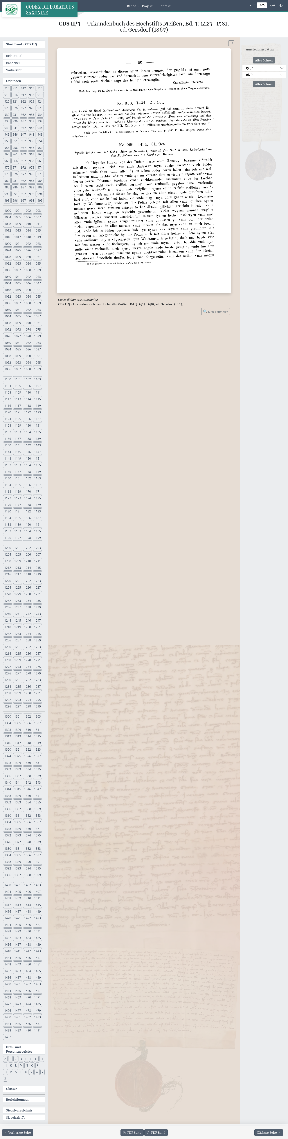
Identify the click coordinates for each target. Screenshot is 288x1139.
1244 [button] (7, 620)
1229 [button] (17, 594)
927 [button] (23, 108)
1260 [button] (7, 647)
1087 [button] (37, 349)
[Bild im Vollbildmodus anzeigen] (231, 43)
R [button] (11, 1072)
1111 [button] (37, 392)
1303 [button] (37, 716)
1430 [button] (27, 931)
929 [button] (39, 108)
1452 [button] (7, 971)
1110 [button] (27, 392)
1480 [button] (7, 1017)
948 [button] (31, 134)
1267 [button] (37, 654)
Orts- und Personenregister (19, 1049)
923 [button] (31, 101)
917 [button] (23, 95)
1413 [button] (17, 905)
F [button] (31, 1059)
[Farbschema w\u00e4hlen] (281, 5)
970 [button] (6, 167)
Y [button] (42, 1072)
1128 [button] (7, 425)
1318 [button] (27, 743)
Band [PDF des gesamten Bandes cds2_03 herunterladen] (156, 1132)
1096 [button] (7, 369)
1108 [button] (7, 392)
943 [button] (31, 128)
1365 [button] (17, 822)
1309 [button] (17, 730)
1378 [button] (27, 842)
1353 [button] (17, 802)
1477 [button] (17, 1011)
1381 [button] (17, 849)
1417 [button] (17, 911)
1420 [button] (7, 918)
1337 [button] (17, 776)
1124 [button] (7, 419)
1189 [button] (17, 525)
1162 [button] (27, 478)
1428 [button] (7, 931)
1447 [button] (37, 958)
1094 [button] (27, 363)
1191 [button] (37, 525)
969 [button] (39, 161)
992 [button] (23, 194)
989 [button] (39, 187)
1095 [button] (37, 363)
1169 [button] (17, 492)
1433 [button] (17, 938)
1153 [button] (17, 465)
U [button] (26, 1072)
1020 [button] (7, 244)
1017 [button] (17, 237)
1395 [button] (37, 868)
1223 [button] (37, 581)
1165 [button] (17, 485)
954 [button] (39, 141)
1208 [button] (7, 561)
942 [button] (23, 128)
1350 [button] (27, 796)
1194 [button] (27, 531)
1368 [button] (7, 829)
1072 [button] (7, 329)
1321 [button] (17, 749)
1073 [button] (17, 329)
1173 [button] (17, 498)
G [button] (36, 1059)
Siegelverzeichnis (19, 1110)
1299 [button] (37, 706)
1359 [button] (37, 809)
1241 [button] (17, 614)
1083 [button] (37, 343)
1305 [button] (17, 723)
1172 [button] (7, 498)
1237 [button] (17, 607)
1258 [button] (27, 640)
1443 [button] (37, 951)
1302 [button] (27, 716)
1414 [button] (27, 905)
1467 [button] (37, 991)
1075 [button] (37, 329)
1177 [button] (17, 505)
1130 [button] (27, 425)
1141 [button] (17, 445)
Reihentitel (14, 56)
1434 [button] (27, 938)
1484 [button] (7, 1024)
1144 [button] (7, 452)
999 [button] (39, 201)
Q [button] (5, 1072)
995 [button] (6, 201)
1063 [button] (37, 310)
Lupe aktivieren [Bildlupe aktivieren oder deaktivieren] (215, 311)
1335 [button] (37, 769)
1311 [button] (37, 730)
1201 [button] (17, 548)
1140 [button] (7, 445)
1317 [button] (17, 743)
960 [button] (6, 154)
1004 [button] (7, 217)
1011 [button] (37, 224)
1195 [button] (37, 531)
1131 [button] (37, 425)
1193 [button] (17, 531)
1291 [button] (37, 693)
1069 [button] (17, 323)
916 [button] (15, 95)
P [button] (38, 1065)
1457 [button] (17, 978)
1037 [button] (17, 270)
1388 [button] (7, 862)
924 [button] (39, 101)
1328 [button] (7, 763)
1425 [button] (17, 925)
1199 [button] (37, 538)
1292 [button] (7, 700)
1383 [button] (37, 849)
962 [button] (23, 154)
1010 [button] (27, 224)
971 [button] (15, 167)
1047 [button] (37, 283)
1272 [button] (7, 667)
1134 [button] (27, 432)
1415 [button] (37, 905)
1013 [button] (17, 230)
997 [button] (23, 201)
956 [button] (15, 148)
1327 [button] (37, 756)
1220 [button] (7, 581)
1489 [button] (17, 1030)
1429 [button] (17, 931)
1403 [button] (37, 885)
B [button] (10, 1059)
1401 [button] (17, 885)
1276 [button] (7, 673)
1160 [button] (7, 478)
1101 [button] (17, 379)
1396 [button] (7, 875)
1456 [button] (7, 978)
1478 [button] (27, 1011)
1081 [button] (17, 343)
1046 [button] (27, 283)
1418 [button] (27, 911)
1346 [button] (27, 789)
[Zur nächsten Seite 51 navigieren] (268, 1132)
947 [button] (23, 134)
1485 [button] (17, 1024)
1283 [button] (37, 680)
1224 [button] (7, 587)
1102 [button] (27, 379)
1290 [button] (27, 693)
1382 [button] (27, 849)
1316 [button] (7, 743)
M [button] (21, 1065)
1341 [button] (17, 782)
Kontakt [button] (165, 6)
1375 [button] (37, 835)
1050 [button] (27, 290)
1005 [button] (17, 217)
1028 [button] (7, 257)
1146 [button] (27, 452)
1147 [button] (37, 452)
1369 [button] (17, 829)
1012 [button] (7, 230)
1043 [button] (37, 277)
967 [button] (23, 161)
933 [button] (31, 115)
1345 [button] (17, 789)
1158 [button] (27, 472)
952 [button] (23, 141)
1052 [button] (7, 296)
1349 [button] (17, 796)
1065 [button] (17, 316)
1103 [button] (37, 379)
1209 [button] (17, 561)
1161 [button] (17, 478)
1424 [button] (7, 925)
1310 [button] (27, 730)
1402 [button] (27, 885)
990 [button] (6, 194)
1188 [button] (7, 525)
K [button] (11, 1065)
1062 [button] (27, 310)
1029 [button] (17, 257)
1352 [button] (7, 802)
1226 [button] (27, 587)
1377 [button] (17, 842)
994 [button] (39, 194)
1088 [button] (7, 356)
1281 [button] (17, 680)
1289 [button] (17, 693)
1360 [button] (7, 816)
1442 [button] (27, 951)
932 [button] (23, 115)
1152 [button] (7, 465)
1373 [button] (17, 835)
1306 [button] (27, 723)
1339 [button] (37, 776)
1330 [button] (27, 763)
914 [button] (39, 88)
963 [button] (31, 154)
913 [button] (31, 88)
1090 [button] (27, 356)
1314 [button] (27, 736)
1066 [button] (27, 316)
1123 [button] (37, 412)
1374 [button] (27, 835)
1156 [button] (7, 472)
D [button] (21, 1059)
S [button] (16, 1072)
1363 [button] (37, 816)
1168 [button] (7, 492)
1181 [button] (17, 511)
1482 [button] (27, 1017)
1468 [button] (7, 997)
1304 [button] (7, 723)
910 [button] (6, 88)
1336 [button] (7, 776)
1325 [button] (17, 756)
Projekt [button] (147, 6)
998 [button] (31, 201)
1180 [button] (7, 511)
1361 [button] (17, 816)
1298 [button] (27, 706)
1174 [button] (27, 498)
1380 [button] (7, 849)
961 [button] (15, 154)
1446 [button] (27, 958)
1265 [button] (17, 654)
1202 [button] (27, 548)
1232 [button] (7, 601)
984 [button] (39, 181)
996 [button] (15, 201)
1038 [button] (27, 270)
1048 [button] (7, 290)
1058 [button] (27, 303)
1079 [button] (37, 336)
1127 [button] (37, 419)
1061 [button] (17, 310)
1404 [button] (7, 892)
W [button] (37, 1072)
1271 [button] (37, 660)
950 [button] (6, 141)
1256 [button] (7, 640)
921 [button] (15, 101)
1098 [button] (27, 369)
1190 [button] (27, 525)
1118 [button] (27, 406)
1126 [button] (27, 419)
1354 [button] (27, 802)
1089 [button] (17, 356)
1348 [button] (7, 796)
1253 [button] (17, 634)
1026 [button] (27, 250)
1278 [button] (27, 673)
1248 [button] (7, 627)
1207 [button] (37, 554)
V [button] (31, 1072)
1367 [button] (37, 822)
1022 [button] (27, 244)
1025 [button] (17, 250)
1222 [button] (27, 581)
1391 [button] (37, 862)
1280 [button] (7, 680)
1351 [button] (37, 796)
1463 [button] (37, 984)
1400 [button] (7, 885)
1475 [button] (37, 1004)
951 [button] (15, 141)
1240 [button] (7, 614)
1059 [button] (37, 303)
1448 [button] (7, 964)
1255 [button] (37, 634)
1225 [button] (17, 587)
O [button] (32, 1065)
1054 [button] (27, 296)
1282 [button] (27, 680)
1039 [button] (37, 270)
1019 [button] (37, 237)
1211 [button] (37, 561)
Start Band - (21, 44)
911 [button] (15, 88)
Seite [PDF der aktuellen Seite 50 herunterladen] (132, 1132)
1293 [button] (17, 700)
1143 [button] (37, 445)
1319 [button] (37, 743)
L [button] (16, 1065)
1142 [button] (27, 445)
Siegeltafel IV (15, 1117)
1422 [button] (27, 918)
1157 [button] (17, 472)
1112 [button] (7, 399)
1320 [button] (7, 749)
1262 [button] (27, 647)
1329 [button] (17, 763)
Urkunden (13, 81)
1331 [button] (37, 763)
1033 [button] (17, 263)
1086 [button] (27, 349)
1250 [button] (27, 627)
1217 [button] (17, 574)
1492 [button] (7, 1037)
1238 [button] (27, 607)
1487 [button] (37, 1024)
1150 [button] (27, 458)
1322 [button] (27, 749)
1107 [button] (37, 386)
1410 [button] (27, 898)
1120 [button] (7, 412)
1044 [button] (7, 283)
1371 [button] (37, 829)
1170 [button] (27, 492)
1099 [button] (37, 369)
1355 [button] (37, 802)
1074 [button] (27, 329)
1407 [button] (37, 892)
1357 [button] (17, 809)
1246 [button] (27, 620)
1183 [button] (37, 511)
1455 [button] (37, 971)
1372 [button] (7, 835)
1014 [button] (27, 230)
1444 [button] (7, 958)
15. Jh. (250, 68)
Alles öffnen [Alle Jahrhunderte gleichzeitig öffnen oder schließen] (264, 60)
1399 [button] (37, 875)
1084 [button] (7, 349)
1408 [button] (7, 898)
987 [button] (23, 187)
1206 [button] (27, 554)
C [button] (16, 1059)
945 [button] (6, 134)
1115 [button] (37, 399)
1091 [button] (37, 356)
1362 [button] (27, 816)
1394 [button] (27, 868)
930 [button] (6, 115)
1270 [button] (27, 660)
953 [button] (31, 141)
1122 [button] (27, 412)
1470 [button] (27, 997)
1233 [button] (17, 601)
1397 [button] (17, 875)
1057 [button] (17, 303)
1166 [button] (27, 485)
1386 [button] (27, 855)
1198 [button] (27, 538)
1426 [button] (27, 925)
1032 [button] (7, 263)
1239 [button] (37, 607)
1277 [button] (17, 673)
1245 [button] (17, 620)
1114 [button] (27, 399)
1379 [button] (37, 842)
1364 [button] (7, 822)
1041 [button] (17, 277)
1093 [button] (17, 363)
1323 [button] (37, 749)
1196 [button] (7, 538)
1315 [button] (37, 736)
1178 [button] (27, 505)
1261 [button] (17, 647)
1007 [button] (37, 217)
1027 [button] (37, 250)
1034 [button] (27, 263)
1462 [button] (27, 984)
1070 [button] (27, 323)
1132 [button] (7, 432)
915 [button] (6, 95)
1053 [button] (17, 296)
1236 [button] (7, 607)
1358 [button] (27, 809)
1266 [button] (27, 654)
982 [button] (23, 181)
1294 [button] (27, 700)
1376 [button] (7, 842)
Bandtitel (13, 63)
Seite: (252, 5)
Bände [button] (132, 6)
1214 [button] (27, 568)
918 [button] (31, 95)
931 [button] (15, 115)
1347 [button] (37, 789)
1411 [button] (37, 898)
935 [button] (6, 121)
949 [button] (39, 134)
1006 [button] (27, 217)
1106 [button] (27, 386)
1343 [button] (37, 782)
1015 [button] (37, 230)
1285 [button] (17, 687)
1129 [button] (17, 425)
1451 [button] (37, 964)
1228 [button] (7, 594)
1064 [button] (7, 316)
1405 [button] (17, 892)
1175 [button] (37, 498)
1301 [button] (17, 716)
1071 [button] (37, 323)
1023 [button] (37, 244)
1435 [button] (37, 938)
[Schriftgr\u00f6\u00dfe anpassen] (273, 5)
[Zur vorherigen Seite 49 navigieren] (17, 1132)
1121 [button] (17, 412)
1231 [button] (37, 594)
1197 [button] (17, 538)
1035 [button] (37, 263)
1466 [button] (27, 991)
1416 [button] (7, 911)
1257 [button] (17, 640)
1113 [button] (17, 399)
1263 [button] (37, 647)
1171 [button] (37, 492)
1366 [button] (27, 822)
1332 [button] (7, 769)
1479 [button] (37, 1011)
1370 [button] (27, 829)
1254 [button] (27, 634)
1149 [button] (17, 458)
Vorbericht (14, 70)
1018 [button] (27, 237)
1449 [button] (17, 964)
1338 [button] (27, 776)
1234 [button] (27, 601)
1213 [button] (17, 568)
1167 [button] (37, 485)
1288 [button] (7, 693)
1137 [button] (17, 439)
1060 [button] (7, 310)
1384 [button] (7, 855)
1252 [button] (7, 634)
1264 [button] (7, 654)
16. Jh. (250, 75)
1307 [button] (37, 723)
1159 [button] (37, 472)
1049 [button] (17, 290)
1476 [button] (7, 1011)
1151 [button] (37, 458)
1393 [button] (17, 868)
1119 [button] (37, 406)
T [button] (21, 1072)
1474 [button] (27, 1004)
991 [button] (15, 194)
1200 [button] (7, 548)
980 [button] (6, 181)
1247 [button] (37, 620)
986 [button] (15, 187)
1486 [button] (27, 1024)
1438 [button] (27, 945)
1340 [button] (7, 782)
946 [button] (15, 134)
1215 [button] (37, 568)
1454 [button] (27, 971)
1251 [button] (37, 627)
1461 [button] (17, 984)
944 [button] (39, 128)
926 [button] (15, 108)
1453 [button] (17, 971)
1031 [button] (37, 257)
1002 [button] (27, 211)
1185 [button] (17, 518)
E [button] (26, 1059)
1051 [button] (37, 290)
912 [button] (23, 88)
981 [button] (15, 181)
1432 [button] (7, 938)
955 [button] (6, 148)
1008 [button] (7, 224)
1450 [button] (27, 964)
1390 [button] (27, 862)
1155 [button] (37, 465)
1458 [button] (27, 978)
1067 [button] (37, 316)
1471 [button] (37, 997)
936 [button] (15, 121)
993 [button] (31, 194)
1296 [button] (7, 706)
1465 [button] (17, 991)
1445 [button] (17, 958)
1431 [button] (37, 931)
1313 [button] (17, 736)
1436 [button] (7, 945)
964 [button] (39, 154)
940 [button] (6, 128)
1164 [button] (7, 485)
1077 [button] (17, 336)
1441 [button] (17, 951)
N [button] (27, 1065)
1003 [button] (37, 211)
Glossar (11, 1089)
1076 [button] (7, 336)
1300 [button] (7, 716)
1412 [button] (7, 905)
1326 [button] (27, 756)
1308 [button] (7, 730)
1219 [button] (37, 574)
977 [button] (23, 174)
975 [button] (6, 174)
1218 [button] (27, 574)
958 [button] (31, 148)
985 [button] (6, 187)
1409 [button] (17, 898)
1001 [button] (17, 211)
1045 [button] (17, 283)
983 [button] (31, 181)
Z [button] (5, 1079)
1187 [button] (37, 518)
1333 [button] (17, 769)
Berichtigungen (17, 1099)
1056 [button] (7, 303)
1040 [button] (7, 277)
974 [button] (39, 167)
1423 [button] (37, 918)
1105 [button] (17, 386)
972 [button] (23, 167)
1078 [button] (27, 336)
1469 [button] (17, 997)
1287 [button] (37, 687)
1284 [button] (7, 687)
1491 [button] (37, 1030)
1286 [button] (27, 687)
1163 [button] (37, 478)
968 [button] (31, 161)
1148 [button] (7, 458)
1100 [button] (7, 379)
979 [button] (39, 174)
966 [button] (15, 161)
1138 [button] (27, 439)
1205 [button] (17, 554)
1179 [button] (37, 505)
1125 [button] (17, 419)
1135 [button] (37, 432)
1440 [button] (7, 951)
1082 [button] (27, 343)
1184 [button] (7, 518)
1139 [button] (37, 439)
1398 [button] (27, 875)
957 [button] (23, 148)
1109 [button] (17, 392)
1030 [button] (27, 257)
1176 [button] (7, 505)
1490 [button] (27, 1030)
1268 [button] (7, 660)
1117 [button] (17, 406)
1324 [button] (7, 756)
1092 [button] (7, 363)
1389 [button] (17, 862)
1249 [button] (17, 627)
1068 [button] (7, 323)
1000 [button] (7, 211)
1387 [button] (37, 855)
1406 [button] (27, 892)
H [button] (42, 1059)
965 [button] (6, 161)
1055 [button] (37, 296)
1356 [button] (7, 809)
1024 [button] (7, 250)
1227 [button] (37, 587)
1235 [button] (37, 601)
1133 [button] (17, 432)
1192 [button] (7, 531)
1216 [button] (7, 574)
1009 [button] (17, 224)
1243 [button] (37, 614)
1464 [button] (7, 991)
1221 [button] (17, 581)
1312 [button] (7, 736)
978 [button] (31, 174)
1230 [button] (27, 594)
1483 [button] (37, 1017)
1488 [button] (7, 1030)
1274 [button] (27, 667)
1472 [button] (7, 1004)
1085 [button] (17, 349)
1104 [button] (7, 386)
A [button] (5, 1059)
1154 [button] (27, 465)
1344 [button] (7, 789)
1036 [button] (7, 270)
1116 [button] (7, 406)
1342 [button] (27, 782)
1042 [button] (27, 277)
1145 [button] (17, 452)
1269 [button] (17, 660)
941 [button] (15, 128)
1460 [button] (7, 984)
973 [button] (31, 167)
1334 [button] (27, 769)
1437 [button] (17, 945)
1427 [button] (37, 925)
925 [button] (6, 108)
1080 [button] (7, 343)
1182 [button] (27, 511)
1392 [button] (7, 868)
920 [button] (6, 101)
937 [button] (23, 121)
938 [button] (31, 121)
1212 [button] (7, 568)
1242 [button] (27, 614)
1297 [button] (17, 706)
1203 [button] (37, 548)
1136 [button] (7, 439)
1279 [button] (37, 673)
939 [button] (39, 121)
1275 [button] (37, 667)
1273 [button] (17, 667)
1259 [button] (37, 640)
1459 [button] (37, 978)
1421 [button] (17, 918)
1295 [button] (37, 700)
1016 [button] (7, 237)
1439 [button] (37, 945)
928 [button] (31, 108)
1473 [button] (17, 1004)
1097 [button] (17, 369)
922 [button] (23, 101)
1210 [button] (27, 561)
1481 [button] (17, 1017)
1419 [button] (37, 911)
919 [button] (39, 95)
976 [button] (15, 174)
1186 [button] (27, 518)
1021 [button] (17, 244)
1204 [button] (7, 554)
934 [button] (39, 115)
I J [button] (5, 1065)
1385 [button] (17, 855)
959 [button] (39, 148)
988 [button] (31, 187)
